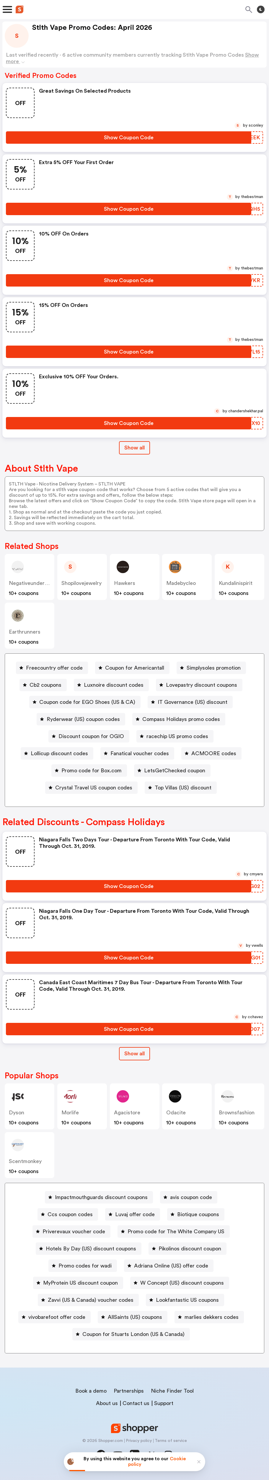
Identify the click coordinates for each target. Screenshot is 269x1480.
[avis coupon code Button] (188, 1197)
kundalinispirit (235, 583)
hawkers (124, 583)
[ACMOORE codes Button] (211, 753)
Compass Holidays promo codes (181, 719)
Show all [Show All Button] (134, 447)
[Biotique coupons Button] (195, 1214)
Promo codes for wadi (85, 1265)
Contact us (136, 1403)
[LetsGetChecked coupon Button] (172, 770)
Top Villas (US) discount (183, 787)
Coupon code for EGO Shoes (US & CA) (87, 702)
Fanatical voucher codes (139, 753)
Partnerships (129, 1391)
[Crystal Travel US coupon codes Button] (91, 787)
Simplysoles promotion (214, 668)
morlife (70, 1112)
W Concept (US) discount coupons (182, 1283)
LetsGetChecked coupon (174, 770)
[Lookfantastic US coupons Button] (185, 1300)
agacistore (127, 1112)
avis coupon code (191, 1197)
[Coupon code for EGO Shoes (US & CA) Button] (85, 702)
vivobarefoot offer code (56, 1317)
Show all (134, 1053)
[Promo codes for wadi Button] (82, 1266)
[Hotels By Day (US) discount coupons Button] (88, 1248)
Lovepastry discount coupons (201, 685)
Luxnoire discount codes (114, 685)
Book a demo (91, 1391)
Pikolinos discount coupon (190, 1248)
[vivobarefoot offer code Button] (54, 1317)
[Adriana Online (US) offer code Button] (168, 1266)
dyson (16, 1112)
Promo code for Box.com (91, 770)
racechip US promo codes (177, 736)
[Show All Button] (134, 1053)
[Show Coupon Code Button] (128, 137)
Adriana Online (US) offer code (171, 1265)
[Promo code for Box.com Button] (89, 770)
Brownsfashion (237, 1112)
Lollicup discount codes (59, 753)
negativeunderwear (32, 583)
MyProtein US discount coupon (80, 1283)
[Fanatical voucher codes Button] (137, 753)
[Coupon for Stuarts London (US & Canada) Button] (131, 1334)
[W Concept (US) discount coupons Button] (179, 1283)
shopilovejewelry (81, 583)
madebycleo (181, 583)
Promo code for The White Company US (176, 1231)
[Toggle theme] (260, 9)
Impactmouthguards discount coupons (101, 1197)
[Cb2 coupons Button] (43, 685)
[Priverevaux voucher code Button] (71, 1231)
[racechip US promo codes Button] (174, 736)
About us (107, 1403)
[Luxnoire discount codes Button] (111, 685)
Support (163, 1403)
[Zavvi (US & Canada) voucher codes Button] (88, 1300)
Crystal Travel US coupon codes (93, 787)
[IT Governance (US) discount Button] (190, 702)
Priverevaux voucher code (74, 1231)
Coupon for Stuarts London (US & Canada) (133, 1334)
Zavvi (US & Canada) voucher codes (90, 1300)
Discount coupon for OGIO (91, 736)
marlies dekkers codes (212, 1317)
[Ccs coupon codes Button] (68, 1214)
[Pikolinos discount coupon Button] (187, 1248)
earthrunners (24, 631)
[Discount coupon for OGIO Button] (88, 736)
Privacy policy (139, 1441)
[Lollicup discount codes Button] (57, 753)
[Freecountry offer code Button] (52, 668)
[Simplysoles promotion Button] (211, 668)
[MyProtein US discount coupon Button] (78, 1283)
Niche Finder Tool (172, 1391)
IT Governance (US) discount (192, 702)
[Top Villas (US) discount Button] (181, 787)
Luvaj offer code (135, 1214)
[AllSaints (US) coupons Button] (132, 1317)
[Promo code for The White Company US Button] (174, 1231)
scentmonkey (25, 1161)
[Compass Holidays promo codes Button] (178, 719)
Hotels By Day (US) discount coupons (91, 1248)
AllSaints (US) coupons (135, 1317)
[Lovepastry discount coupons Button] (199, 685)
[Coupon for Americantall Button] (132, 668)
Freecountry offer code (54, 668)
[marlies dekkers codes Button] (209, 1317)
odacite (176, 1112)
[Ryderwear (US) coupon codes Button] (81, 719)
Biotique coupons (198, 1214)
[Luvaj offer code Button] (132, 1214)
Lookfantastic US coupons (187, 1300)
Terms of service (171, 1441)
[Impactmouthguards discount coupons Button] (99, 1197)
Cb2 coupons (45, 685)
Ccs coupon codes (70, 1214)
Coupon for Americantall (134, 668)
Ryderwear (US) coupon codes (83, 719)
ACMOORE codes (213, 753)
